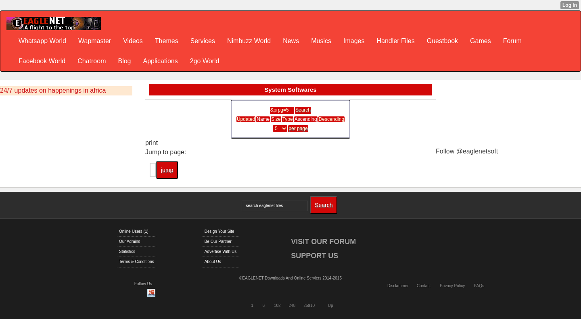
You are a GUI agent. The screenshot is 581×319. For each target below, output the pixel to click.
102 (277, 305)
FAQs (479, 286)
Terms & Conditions (136, 261)
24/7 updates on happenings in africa (53, 90)
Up (330, 305)
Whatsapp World (42, 40)
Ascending (306, 119)
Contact (424, 286)
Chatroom (91, 61)
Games (480, 40)
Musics (321, 40)
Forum (512, 40)
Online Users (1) (133, 231)
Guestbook (442, 40)
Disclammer (398, 286)
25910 (309, 305)
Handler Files (395, 40)
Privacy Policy (452, 286)
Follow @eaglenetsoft (467, 151)
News (291, 40)
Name (263, 119)
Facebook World (42, 61)
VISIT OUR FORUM (323, 242)
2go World (204, 61)
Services (202, 40)
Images (353, 40)
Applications (160, 61)
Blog (124, 61)
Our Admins (129, 241)
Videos (133, 40)
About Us (213, 261)
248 (292, 305)
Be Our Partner (218, 241)
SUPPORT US (314, 256)
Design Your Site (219, 231)
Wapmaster (94, 40)
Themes (166, 40)
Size (275, 119)
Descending (331, 119)
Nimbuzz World (249, 40)
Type (287, 119)
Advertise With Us (220, 251)
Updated (246, 119)
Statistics (127, 251)
